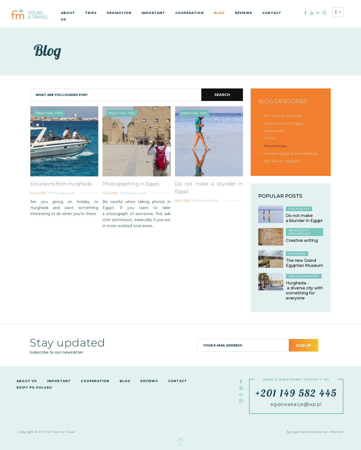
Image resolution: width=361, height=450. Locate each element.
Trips (91, 13)
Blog (219, 13)
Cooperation (189, 13)
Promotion (119, 13)
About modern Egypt (284, 123)
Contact (271, 13)
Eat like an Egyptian (282, 161)
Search (222, 94)
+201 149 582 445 (296, 393)
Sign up (303, 345)
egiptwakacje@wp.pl (296, 404)
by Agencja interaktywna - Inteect (315, 432)
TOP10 (270, 138)
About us (27, 381)
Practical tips (275, 146)
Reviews (243, 13)
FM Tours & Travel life (283, 116)
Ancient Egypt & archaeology (291, 153)
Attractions (274, 131)
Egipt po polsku (34, 387)
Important (153, 13)
